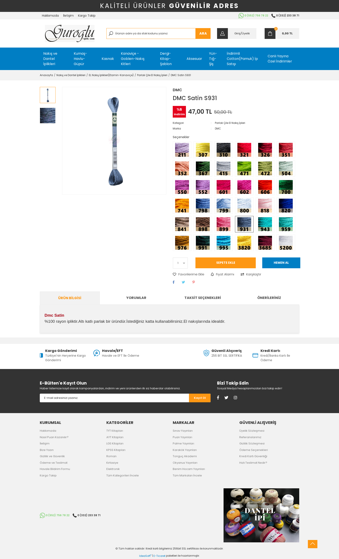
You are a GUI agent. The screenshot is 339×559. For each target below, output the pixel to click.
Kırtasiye (112, 463)
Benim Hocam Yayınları (189, 469)
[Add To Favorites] (188, 274)
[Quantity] (180, 263)
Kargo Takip (87, 15)
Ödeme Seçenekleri (253, 450)
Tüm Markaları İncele (187, 475)
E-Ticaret (159, 556)
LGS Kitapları (114, 443)
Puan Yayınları (182, 437)
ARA (203, 33)
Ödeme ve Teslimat (53, 463)
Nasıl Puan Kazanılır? (54, 437)
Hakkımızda (50, 15)
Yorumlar (136, 297)
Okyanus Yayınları (185, 463)
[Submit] (200, 398)
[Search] (158, 33)
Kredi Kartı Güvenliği (253, 456)
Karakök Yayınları (185, 450)
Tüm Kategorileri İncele (122, 475)
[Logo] (69, 33)
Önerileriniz (269, 297)
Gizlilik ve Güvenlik (52, 456)
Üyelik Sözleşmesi (251, 431)
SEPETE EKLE (225, 262)
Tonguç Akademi (185, 456)
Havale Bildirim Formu (55, 469)
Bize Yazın (47, 450)
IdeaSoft (145, 556)
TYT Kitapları (114, 431)
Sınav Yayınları (183, 431)
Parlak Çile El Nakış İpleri (230, 123)
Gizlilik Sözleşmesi (252, 443)
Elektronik (113, 469)
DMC (177, 90)
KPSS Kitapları (115, 450)
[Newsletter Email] (114, 398)
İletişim (68, 15)
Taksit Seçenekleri (202, 297)
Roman (111, 456)
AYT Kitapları (114, 437)
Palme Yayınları (183, 443)
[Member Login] (236, 33)
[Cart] (282, 33)
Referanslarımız (250, 437)
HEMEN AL (281, 262)
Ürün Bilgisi (69, 297)
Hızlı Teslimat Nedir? (253, 463)
